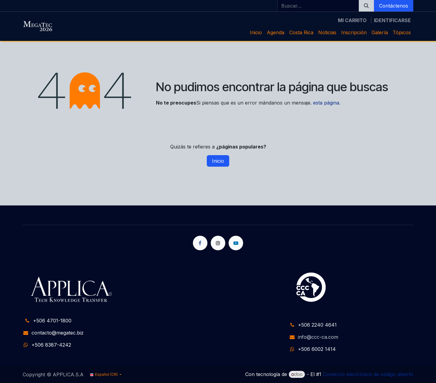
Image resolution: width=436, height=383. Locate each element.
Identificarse (392, 20)
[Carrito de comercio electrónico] (352, 20)
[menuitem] (255, 32)
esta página (326, 103)
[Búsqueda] (366, 6)
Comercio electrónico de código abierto (368, 374)
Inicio (218, 161)
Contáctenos (393, 6)
